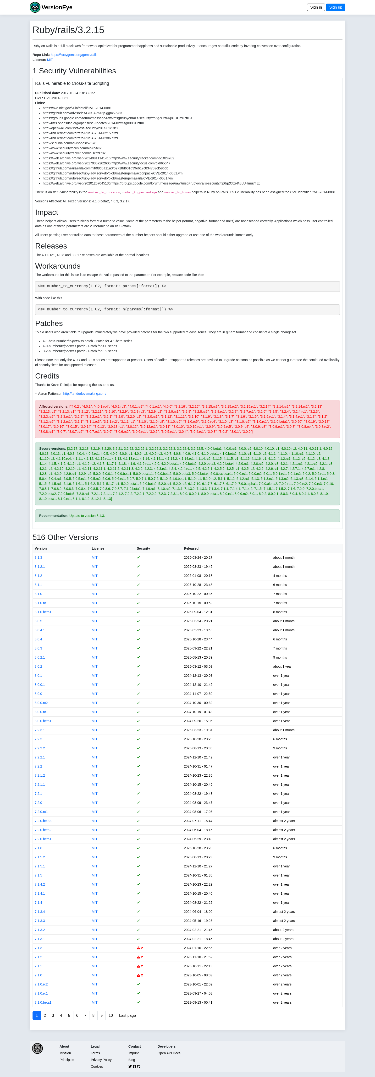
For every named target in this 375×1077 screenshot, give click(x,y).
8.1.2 (38, 576)
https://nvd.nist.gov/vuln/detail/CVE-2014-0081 (77, 108)
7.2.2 (38, 766)
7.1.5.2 (40, 857)
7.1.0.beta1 (43, 1002)
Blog (131, 1060)
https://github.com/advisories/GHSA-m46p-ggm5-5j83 (82, 113)
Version (41, 548)
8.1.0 (38, 594)
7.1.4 (38, 902)
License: (39, 60)
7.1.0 (38, 975)
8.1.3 (38, 557)
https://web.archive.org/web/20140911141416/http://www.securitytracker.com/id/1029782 (108, 158)
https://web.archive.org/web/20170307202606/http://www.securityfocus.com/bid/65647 (106, 163)
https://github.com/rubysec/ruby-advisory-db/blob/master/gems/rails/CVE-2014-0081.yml (108, 178)
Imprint (133, 1053)
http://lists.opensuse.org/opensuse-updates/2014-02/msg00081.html (93, 123)
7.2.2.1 (40, 757)
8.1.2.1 (40, 566)
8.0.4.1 (40, 630)
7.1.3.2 (40, 930)
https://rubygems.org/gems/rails (74, 55)
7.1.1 (38, 966)
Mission (65, 1053)
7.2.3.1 (40, 730)
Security (143, 548)
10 (111, 1015)
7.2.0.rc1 (41, 812)
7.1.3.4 (40, 912)
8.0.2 (38, 666)
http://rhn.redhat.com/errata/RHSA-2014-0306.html (80, 138)
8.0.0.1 (40, 685)
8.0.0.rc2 (41, 703)
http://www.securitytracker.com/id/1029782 (74, 153)
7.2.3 (38, 739)
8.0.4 (38, 639)
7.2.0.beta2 (43, 830)
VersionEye (56, 7)
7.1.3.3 (40, 921)
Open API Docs (169, 1053)
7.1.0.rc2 (41, 984)
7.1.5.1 (40, 866)
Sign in (316, 7)
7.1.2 (38, 957)
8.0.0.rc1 (41, 712)
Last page (127, 1015)
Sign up (335, 7)
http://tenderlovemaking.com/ (84, 393)
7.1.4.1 (40, 893)
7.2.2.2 (40, 748)
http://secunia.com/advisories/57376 (69, 143)
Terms (95, 1053)
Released (191, 548)
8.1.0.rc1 (41, 603)
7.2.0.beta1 (43, 839)
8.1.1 (38, 585)
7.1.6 (38, 848)
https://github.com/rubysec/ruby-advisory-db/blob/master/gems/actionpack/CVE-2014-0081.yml (113, 173)
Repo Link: (41, 55)
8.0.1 (38, 675)
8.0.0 (38, 694)
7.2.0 (38, 803)
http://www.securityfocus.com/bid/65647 (72, 148)
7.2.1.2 (40, 775)
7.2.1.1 (40, 784)
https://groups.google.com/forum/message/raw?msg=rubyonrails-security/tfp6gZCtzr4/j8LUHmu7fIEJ (117, 118)
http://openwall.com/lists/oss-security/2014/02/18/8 (80, 128)
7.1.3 (38, 948)
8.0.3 (38, 648)
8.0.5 (38, 621)
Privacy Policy (101, 1060)
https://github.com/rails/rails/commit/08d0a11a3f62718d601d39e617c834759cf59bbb (105, 168)
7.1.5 (38, 875)
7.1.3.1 (40, 939)
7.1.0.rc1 (41, 993)
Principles (67, 1060)
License (98, 548)
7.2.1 (38, 794)
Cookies (97, 1066)
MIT (50, 60)
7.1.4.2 (40, 884)
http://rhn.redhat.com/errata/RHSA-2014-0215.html (80, 133)
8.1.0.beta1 (43, 612)
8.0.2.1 (40, 657)
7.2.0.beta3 (43, 821)
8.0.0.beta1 (43, 721)
